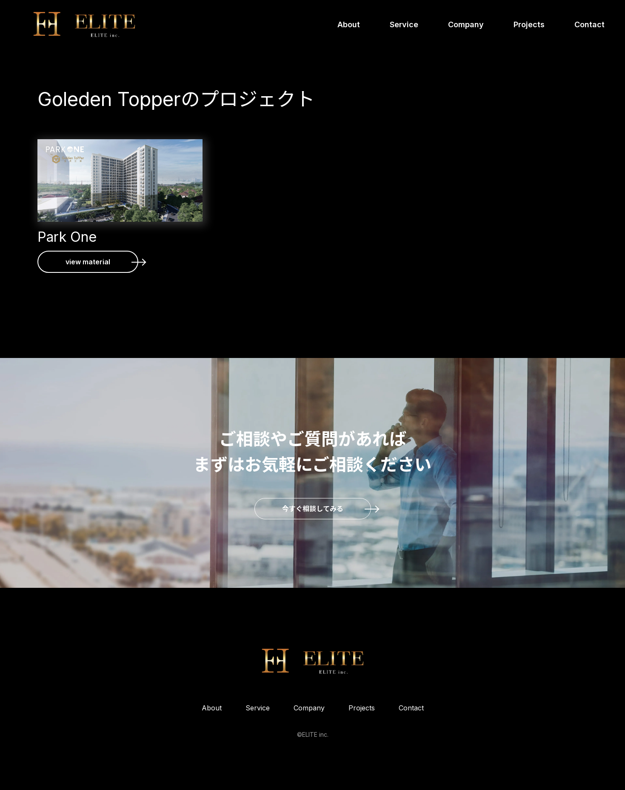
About (348, 24)
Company (466, 24)
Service (404, 24)
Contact (589, 24)
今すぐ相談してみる (312, 508)
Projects (529, 24)
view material (88, 262)
